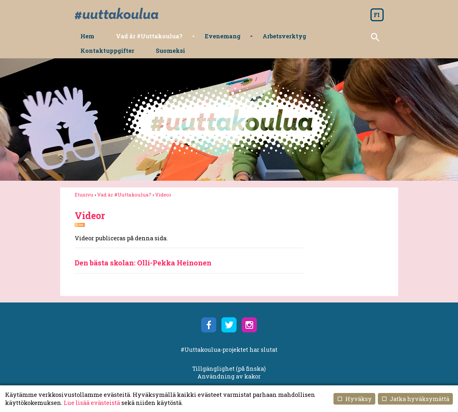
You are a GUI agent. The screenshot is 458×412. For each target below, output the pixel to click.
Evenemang (203, 40)
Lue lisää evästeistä (92, 403)
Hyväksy (354, 399)
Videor (163, 182)
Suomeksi (363, 37)
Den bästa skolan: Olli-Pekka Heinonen (143, 250)
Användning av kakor (229, 364)
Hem (88, 37)
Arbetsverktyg (253, 37)
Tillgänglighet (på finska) (229, 356)
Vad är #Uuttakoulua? (140, 40)
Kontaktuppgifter (312, 37)
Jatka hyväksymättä (415, 399)
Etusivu (84, 182)
